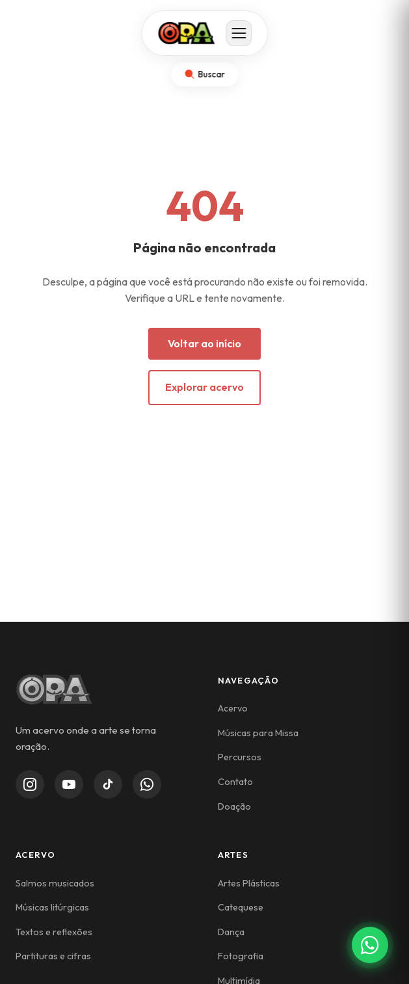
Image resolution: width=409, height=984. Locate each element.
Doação (234, 806)
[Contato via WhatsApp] (370, 945)
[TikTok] (108, 784)
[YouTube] (69, 784)
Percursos (239, 757)
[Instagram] (30, 784)
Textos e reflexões (54, 932)
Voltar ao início (204, 343)
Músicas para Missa (258, 733)
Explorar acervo (204, 386)
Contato (235, 782)
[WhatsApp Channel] (147, 784)
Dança (231, 932)
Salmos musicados (55, 883)
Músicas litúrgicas (52, 907)
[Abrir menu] (239, 33)
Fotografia (240, 956)
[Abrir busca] (204, 74)
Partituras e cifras (53, 956)
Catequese (240, 907)
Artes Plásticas (249, 883)
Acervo (233, 708)
